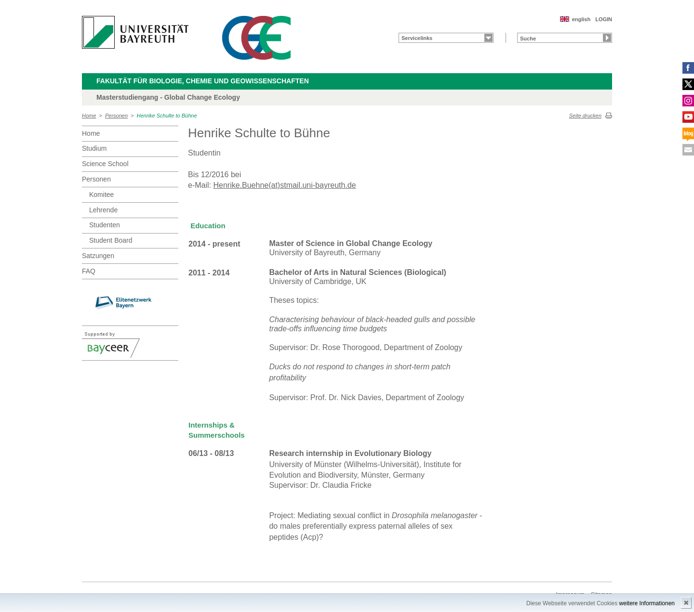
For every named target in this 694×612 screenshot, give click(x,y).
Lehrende (103, 210)
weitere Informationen (647, 603)
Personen (116, 115)
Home (89, 115)
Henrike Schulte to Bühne (167, 115)
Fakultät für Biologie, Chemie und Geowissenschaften (202, 81)
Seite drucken (585, 115)
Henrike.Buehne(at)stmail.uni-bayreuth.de (284, 185)
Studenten (104, 225)
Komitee (101, 194)
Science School (105, 164)
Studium (94, 148)
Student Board (111, 240)
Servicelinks (416, 38)
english (581, 19)
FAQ (88, 271)
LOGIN (603, 19)
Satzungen (98, 256)
